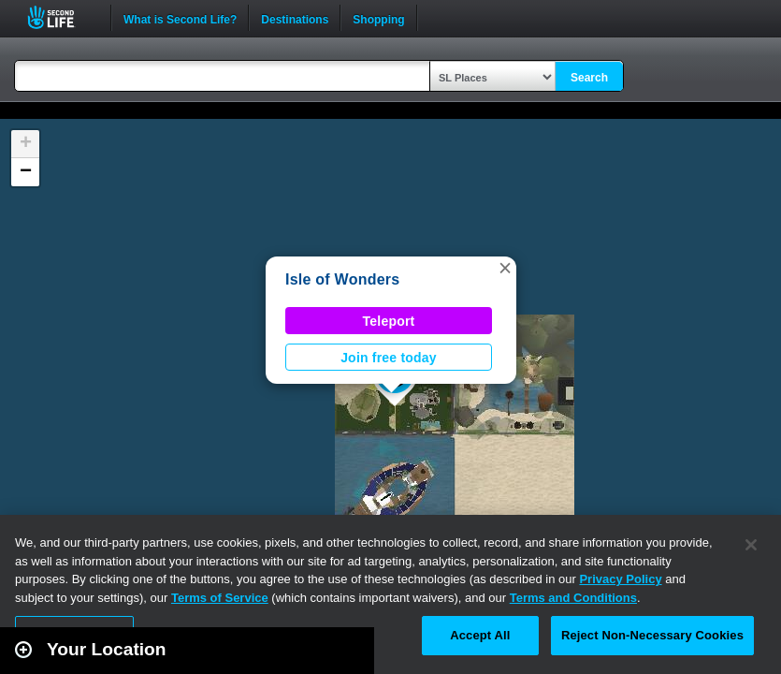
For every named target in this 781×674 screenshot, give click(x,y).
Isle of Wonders (342, 279)
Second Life (61, 17)
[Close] (751, 544)
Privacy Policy (620, 579)
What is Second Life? (180, 17)
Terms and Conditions (573, 598)
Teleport (389, 321)
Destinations (294, 17)
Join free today (388, 357)
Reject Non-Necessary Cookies (652, 635)
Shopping (378, 17)
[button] (505, 267)
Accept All (480, 635)
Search (589, 77)
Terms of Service (219, 598)
